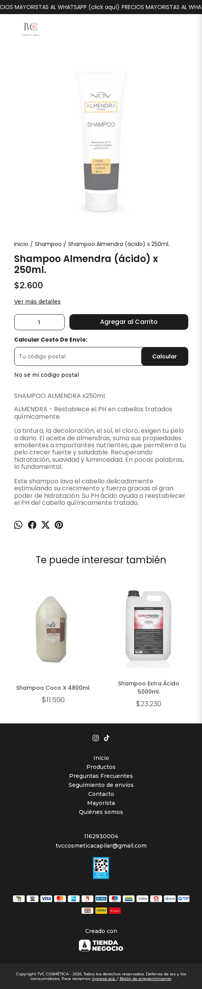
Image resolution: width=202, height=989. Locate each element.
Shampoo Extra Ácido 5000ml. (148, 688)
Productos (101, 766)
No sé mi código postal (46, 375)
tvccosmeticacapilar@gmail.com (101, 845)
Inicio (101, 757)
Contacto (101, 793)
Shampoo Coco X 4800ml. (53, 688)
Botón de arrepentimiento (145, 978)
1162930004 (101, 836)
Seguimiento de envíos (101, 784)
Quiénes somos (101, 811)
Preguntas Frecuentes (101, 775)
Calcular (164, 356)
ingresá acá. (104, 978)
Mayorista (101, 802)
